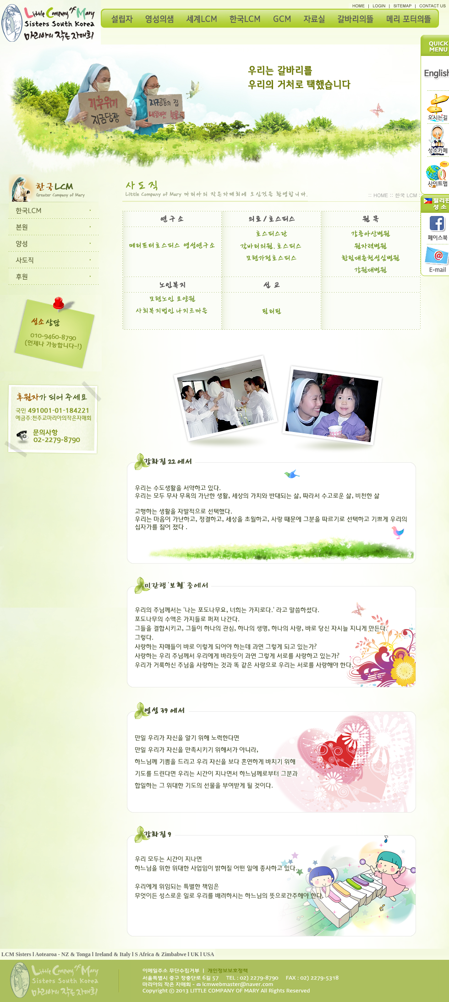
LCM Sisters (16, 954)
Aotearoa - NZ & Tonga (63, 954)
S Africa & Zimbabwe (160, 954)
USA (208, 954)
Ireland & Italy (113, 954)
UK (195, 954)
